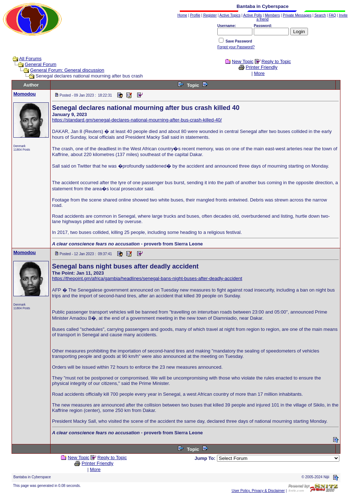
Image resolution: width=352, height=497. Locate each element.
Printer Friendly (261, 67)
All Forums (30, 58)
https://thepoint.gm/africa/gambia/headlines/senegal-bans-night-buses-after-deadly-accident (147, 278)
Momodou (24, 94)
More (259, 73)
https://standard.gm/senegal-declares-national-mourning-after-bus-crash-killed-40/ (137, 120)
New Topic (242, 61)
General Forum (40, 64)
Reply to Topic (276, 61)
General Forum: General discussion (67, 70)
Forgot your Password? (236, 47)
